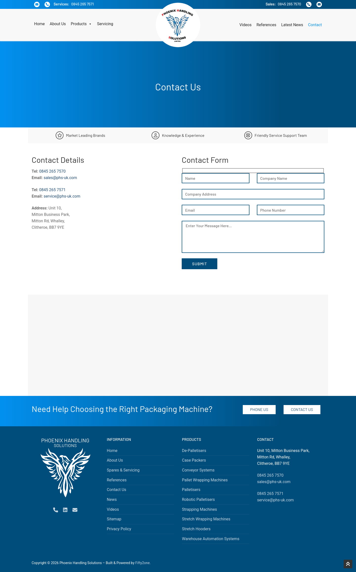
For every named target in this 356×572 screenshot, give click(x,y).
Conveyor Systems (198, 470)
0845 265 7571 (82, 4)
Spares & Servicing (123, 470)
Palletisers (191, 489)
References (266, 24)
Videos (246, 24)
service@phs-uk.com (62, 196)
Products (81, 24)
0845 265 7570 (289, 4)
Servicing (105, 23)
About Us (58, 23)
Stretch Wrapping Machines (206, 519)
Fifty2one (142, 563)
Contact (315, 24)
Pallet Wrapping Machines (205, 480)
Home (39, 23)
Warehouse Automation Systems (210, 538)
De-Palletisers (194, 450)
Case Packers (194, 460)
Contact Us (302, 409)
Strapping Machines (199, 509)
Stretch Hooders (196, 529)
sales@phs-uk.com (60, 177)
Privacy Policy (119, 529)
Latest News (292, 24)
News (112, 499)
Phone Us (259, 409)
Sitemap (114, 519)
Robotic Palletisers (198, 499)
